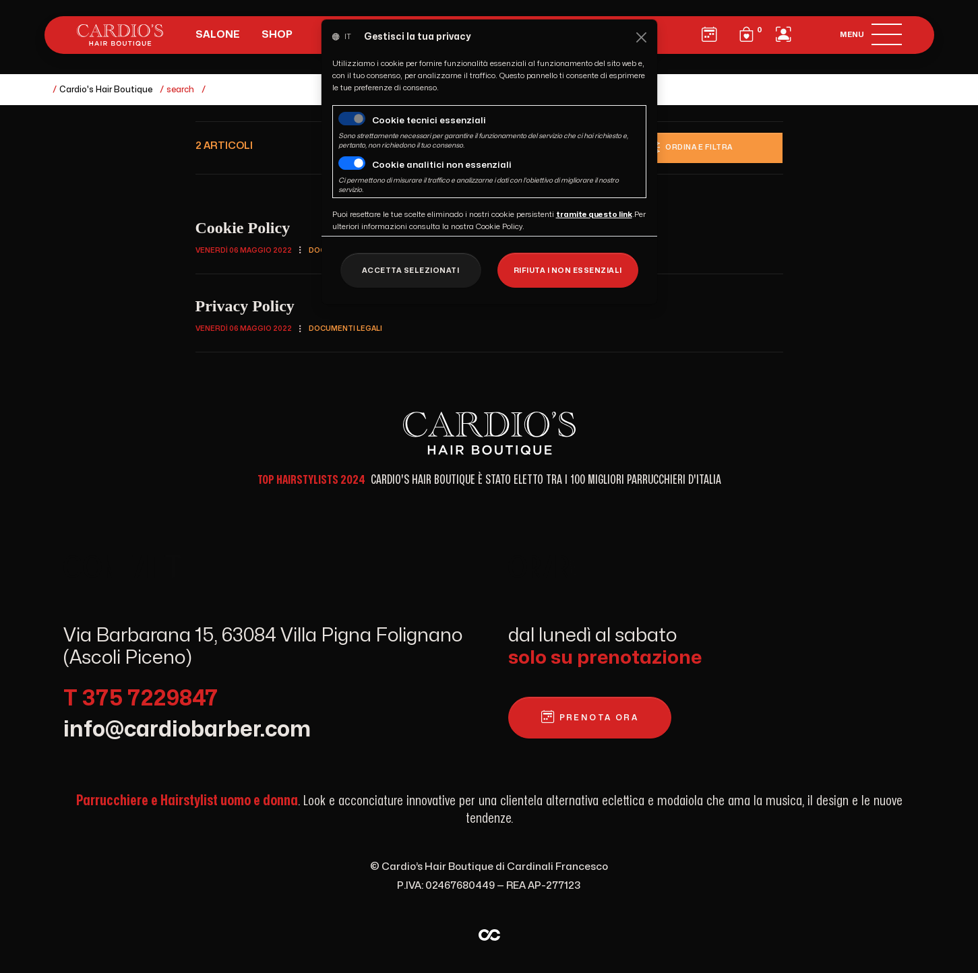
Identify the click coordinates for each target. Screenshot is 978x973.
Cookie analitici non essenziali (442, 165)
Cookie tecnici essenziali (429, 121)
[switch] (351, 163)
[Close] (641, 37)
